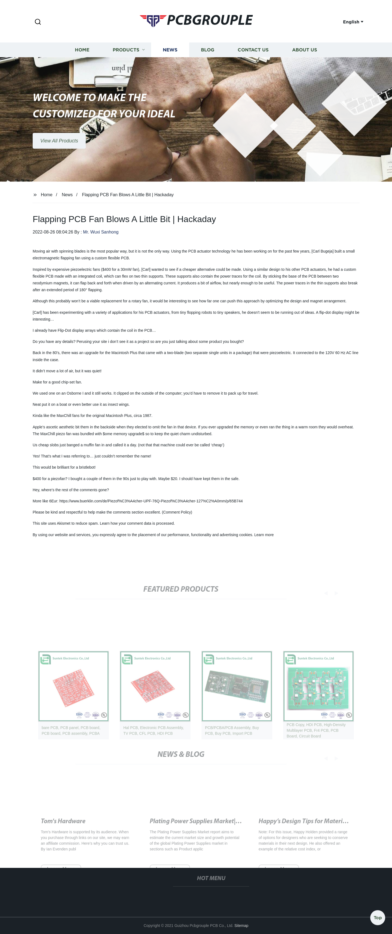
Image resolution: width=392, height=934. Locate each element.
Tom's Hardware (63, 827)
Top (378, 917)
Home (82, 50)
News (170, 50)
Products (126, 50)
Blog (207, 50)
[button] (38, 22)
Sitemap (241, 925)
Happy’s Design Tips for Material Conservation (322, 827)
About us (304, 50)
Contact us (253, 50)
